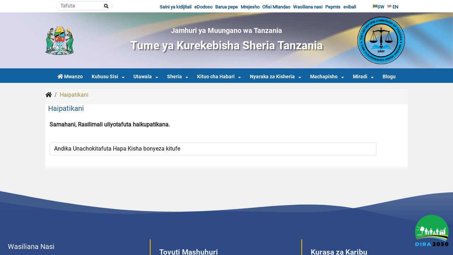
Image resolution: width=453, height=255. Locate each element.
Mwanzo (70, 77)
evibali (349, 7)
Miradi (360, 77)
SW (378, 7)
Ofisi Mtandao (276, 7)
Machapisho (324, 77)
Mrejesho (250, 7)
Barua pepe (226, 7)
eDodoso (203, 7)
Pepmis (332, 7)
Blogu (389, 77)
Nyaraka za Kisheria (272, 77)
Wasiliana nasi (307, 7)
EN (392, 7)
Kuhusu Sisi (105, 77)
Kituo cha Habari (216, 77)
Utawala (142, 77)
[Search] (84, 5)
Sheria (174, 77)
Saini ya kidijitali (175, 7)
